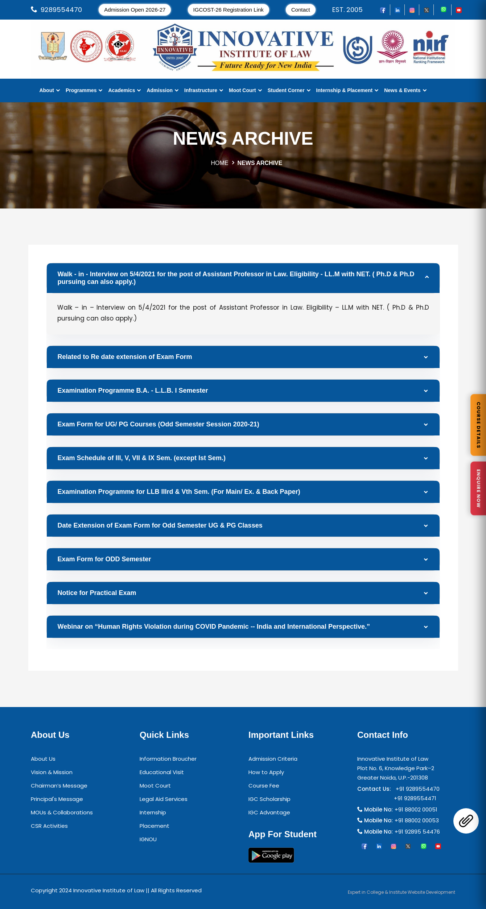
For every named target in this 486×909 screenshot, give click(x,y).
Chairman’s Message (59, 785)
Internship (153, 812)
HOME (219, 163)
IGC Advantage (269, 812)
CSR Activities (49, 826)
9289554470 (61, 9)
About (46, 90)
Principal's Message (57, 799)
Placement (154, 826)
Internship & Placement (344, 90)
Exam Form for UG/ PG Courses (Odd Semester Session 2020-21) (158, 424)
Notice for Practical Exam (97, 592)
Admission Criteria (272, 759)
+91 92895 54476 (417, 831)
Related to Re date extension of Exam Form (125, 356)
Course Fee (263, 785)
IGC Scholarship (269, 799)
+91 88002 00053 (417, 820)
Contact (300, 10)
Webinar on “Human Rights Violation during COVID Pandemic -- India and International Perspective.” (214, 626)
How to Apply (266, 772)
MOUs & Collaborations (62, 812)
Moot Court (242, 90)
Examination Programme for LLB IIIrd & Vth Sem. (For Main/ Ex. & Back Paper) (179, 491)
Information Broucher (168, 759)
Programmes (81, 90)
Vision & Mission (52, 772)
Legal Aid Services (164, 799)
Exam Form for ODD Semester (104, 559)
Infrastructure (200, 90)
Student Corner (286, 90)
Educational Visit (162, 772)
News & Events (402, 90)
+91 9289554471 (413, 798)
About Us (43, 759)
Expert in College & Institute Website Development (401, 892)
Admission (160, 90)
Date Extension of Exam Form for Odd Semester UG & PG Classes (160, 525)
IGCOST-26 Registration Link (228, 10)
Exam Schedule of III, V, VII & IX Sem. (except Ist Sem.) (142, 458)
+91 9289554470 (416, 789)
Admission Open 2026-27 (134, 10)
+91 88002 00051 (416, 809)
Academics (121, 90)
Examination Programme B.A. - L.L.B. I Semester (133, 390)
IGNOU (148, 839)
